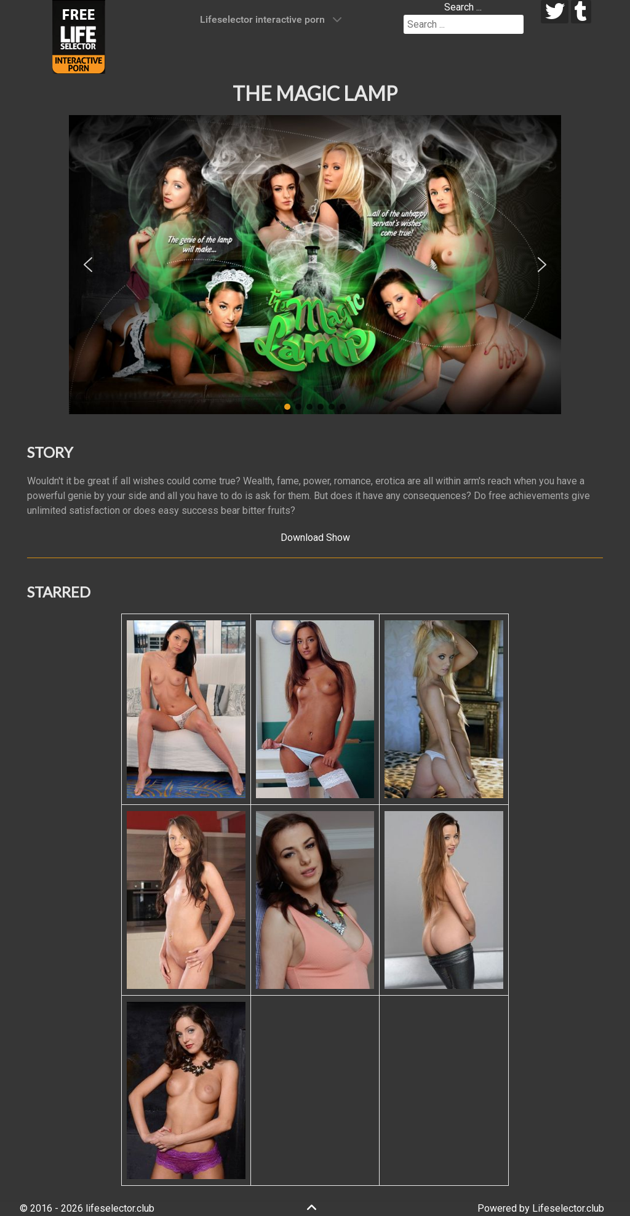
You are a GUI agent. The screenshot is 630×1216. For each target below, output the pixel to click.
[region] (315, 264)
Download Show (315, 537)
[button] (88, 264)
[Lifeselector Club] (78, 36)
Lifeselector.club (568, 1208)
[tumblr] (581, 11)
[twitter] (554, 11)
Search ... (463, 7)
